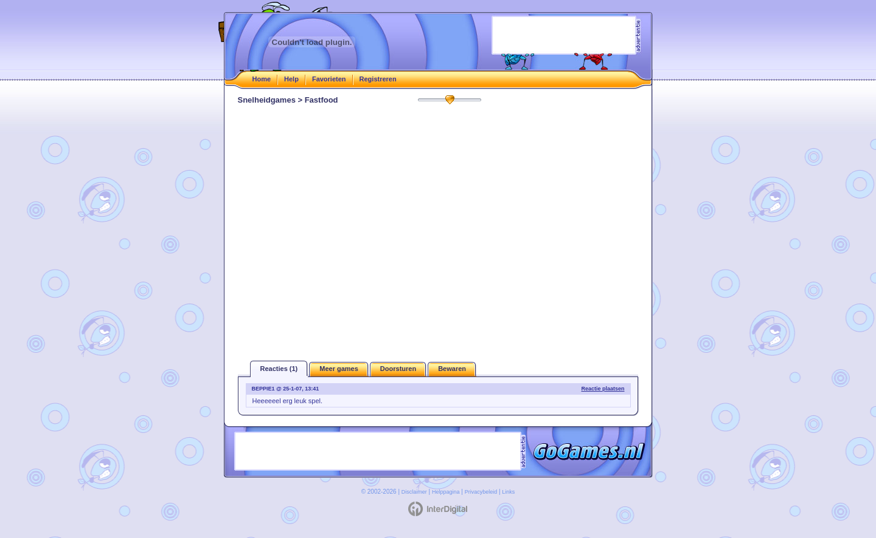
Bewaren (452, 368)
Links (508, 492)
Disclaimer (414, 492)
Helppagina (446, 492)
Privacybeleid (481, 492)
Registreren (378, 79)
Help (291, 79)
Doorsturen (398, 368)
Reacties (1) (279, 368)
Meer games (338, 368)
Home (261, 79)
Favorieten (329, 79)
